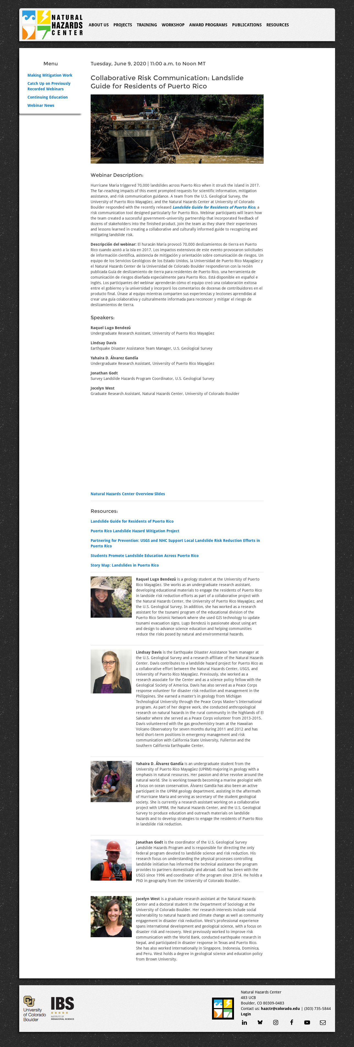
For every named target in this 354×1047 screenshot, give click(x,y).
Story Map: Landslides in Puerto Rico (125, 565)
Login (246, 1014)
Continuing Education (47, 97)
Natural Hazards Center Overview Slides (128, 494)
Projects (122, 25)
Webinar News (40, 105)
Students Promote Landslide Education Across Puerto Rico (145, 555)
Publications (247, 25)
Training (147, 25)
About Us (99, 25)
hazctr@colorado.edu (280, 1008)
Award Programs (208, 25)
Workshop (173, 25)
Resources (277, 25)
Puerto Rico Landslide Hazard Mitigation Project (135, 531)
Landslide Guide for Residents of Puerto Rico (132, 521)
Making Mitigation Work (49, 75)
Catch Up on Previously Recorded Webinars (49, 86)
